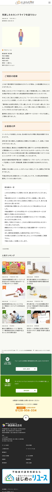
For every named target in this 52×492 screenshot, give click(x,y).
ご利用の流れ (5, 448)
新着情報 (28, 459)
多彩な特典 (29, 445)
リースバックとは (30, 448)
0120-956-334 (26, 410)
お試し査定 (29, 463)
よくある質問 (29, 455)
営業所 (4, 459)
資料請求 (4, 463)
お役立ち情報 (5, 455)
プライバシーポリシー (13, 489)
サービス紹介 (5, 445)
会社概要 (4, 489)
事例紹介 (4, 452)
